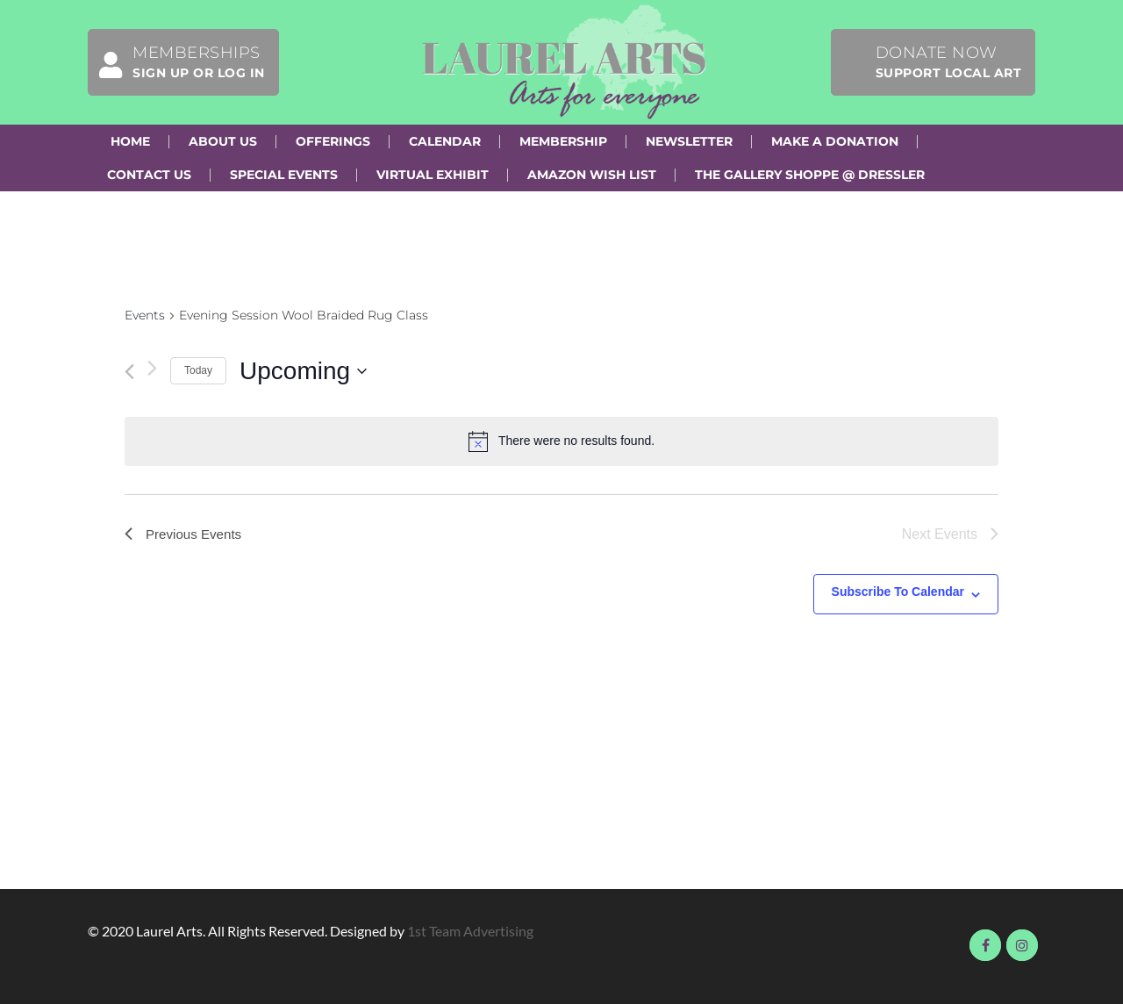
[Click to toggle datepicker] (303, 371)
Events (145, 315)
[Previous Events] (129, 371)
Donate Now (949, 62)
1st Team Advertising (470, 930)
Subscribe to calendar (898, 591)
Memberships (177, 62)
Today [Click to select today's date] (198, 370)
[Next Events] (152, 368)
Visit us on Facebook (985, 945)
